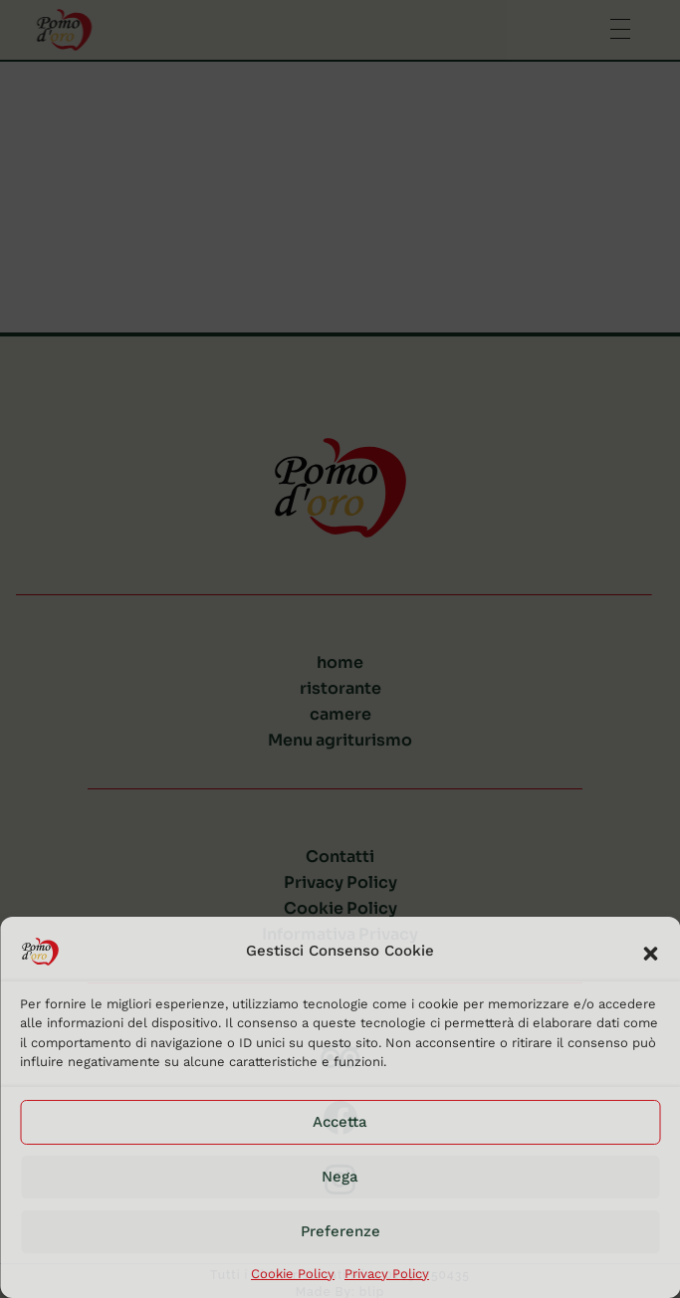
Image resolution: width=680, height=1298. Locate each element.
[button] (650, 952)
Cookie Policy (293, 1273)
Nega (340, 1177)
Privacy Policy (386, 1273)
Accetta (340, 1122)
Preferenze (340, 1231)
